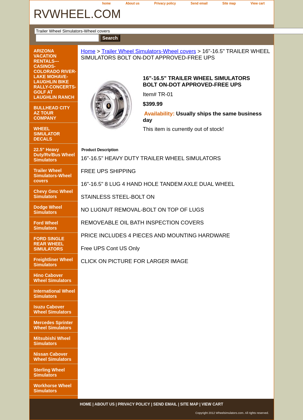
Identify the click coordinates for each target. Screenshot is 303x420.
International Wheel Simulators (54, 293)
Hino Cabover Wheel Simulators (52, 278)
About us (132, 3)
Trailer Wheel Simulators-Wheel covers (149, 51)
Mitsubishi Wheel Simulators (52, 341)
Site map (229, 3)
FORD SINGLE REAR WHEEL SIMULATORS (49, 243)
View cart (258, 3)
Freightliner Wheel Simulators (53, 262)
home (106, 3)
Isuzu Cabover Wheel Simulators (52, 309)
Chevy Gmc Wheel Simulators (53, 194)
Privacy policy (165, 3)
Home (88, 51)
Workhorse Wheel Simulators (53, 388)
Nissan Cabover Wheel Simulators (52, 357)
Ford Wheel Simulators (46, 225)
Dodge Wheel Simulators (48, 210)
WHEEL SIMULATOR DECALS (47, 134)
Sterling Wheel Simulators (49, 372)
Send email (199, 3)
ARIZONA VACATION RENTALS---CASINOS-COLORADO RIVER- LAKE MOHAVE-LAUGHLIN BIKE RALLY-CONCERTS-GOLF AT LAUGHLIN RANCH (55, 74)
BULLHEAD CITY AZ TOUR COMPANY (52, 113)
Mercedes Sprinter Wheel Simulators (53, 325)
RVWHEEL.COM (77, 14)
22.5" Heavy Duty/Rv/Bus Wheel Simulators (54, 154)
